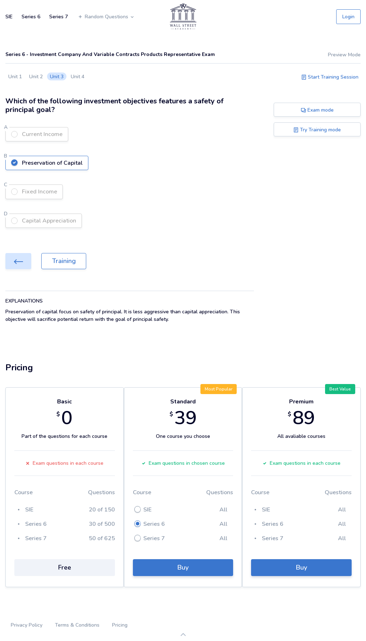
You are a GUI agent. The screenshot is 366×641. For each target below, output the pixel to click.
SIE (9, 16)
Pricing (120, 625)
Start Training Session (329, 77)
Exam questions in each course (64, 463)
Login (348, 16)
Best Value (340, 389)
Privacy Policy (26, 625)
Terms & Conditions (77, 625)
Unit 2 (36, 76)
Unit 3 (57, 76)
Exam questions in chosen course (183, 463)
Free (64, 567)
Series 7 (58, 16)
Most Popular (218, 389)
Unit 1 (15, 76)
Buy (183, 567)
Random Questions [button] (106, 16)
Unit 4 (77, 76)
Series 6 (31, 16)
